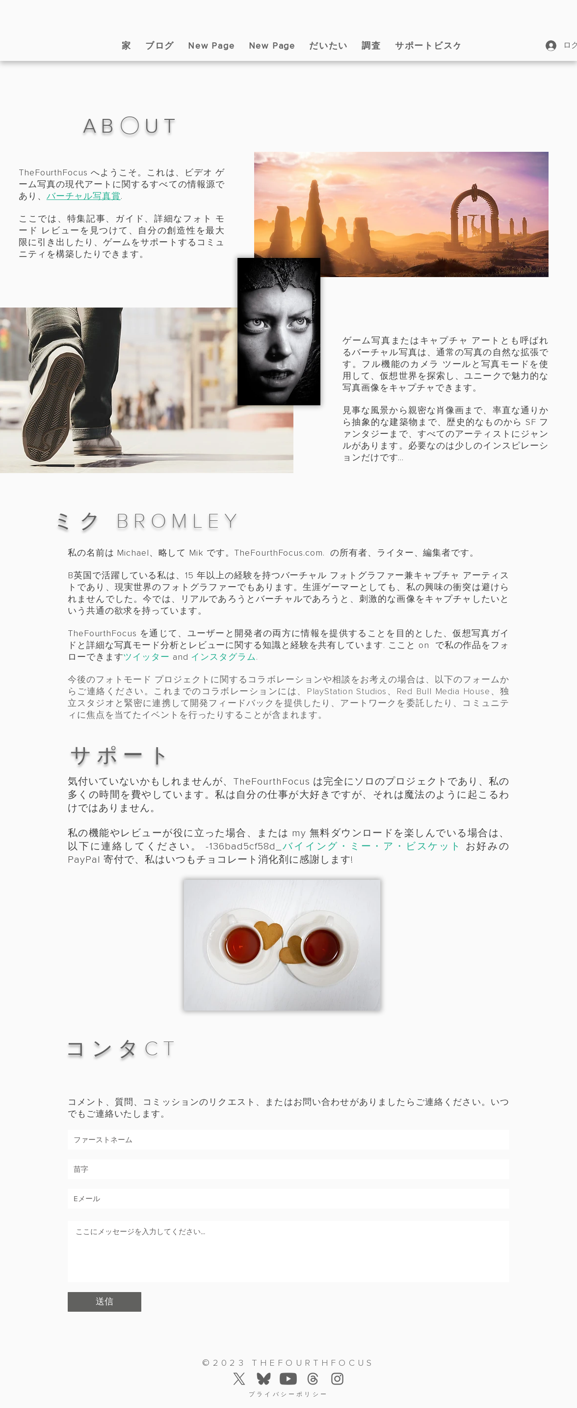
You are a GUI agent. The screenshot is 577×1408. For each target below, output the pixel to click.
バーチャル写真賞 (84, 196)
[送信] (104, 1302)
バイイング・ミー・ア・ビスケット (372, 846)
